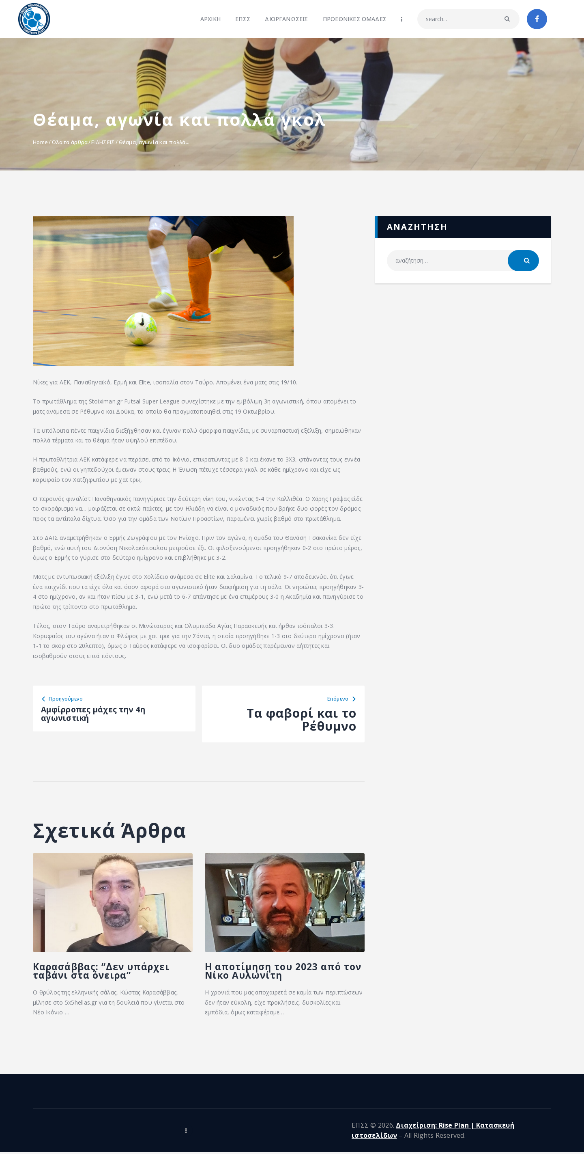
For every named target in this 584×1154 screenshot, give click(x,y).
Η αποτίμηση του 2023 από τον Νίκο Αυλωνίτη (277, 984)
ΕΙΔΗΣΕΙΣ (103, 142)
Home (40, 142)
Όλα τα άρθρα (70, 142)
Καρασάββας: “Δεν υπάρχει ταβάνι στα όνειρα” (110, 984)
